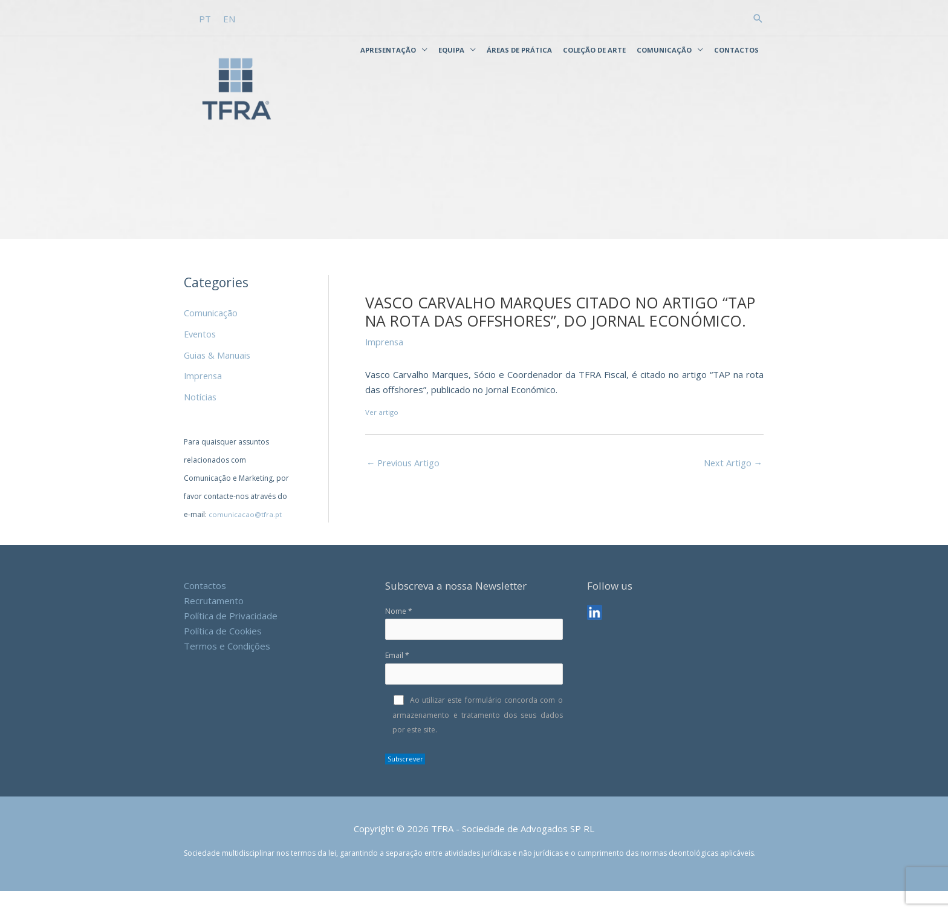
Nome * (473, 643)
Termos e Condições (227, 665)
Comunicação (664, 48)
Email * (473, 688)
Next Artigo (732, 486)
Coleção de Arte (594, 48)
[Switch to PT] (205, 18)
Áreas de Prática (519, 48)
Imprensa (204, 397)
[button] (758, 17)
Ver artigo (382, 435)
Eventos (201, 356)
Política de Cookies (223, 651)
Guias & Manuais (218, 376)
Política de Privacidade (231, 636)
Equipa (451, 48)
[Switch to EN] (230, 18)
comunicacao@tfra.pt (245, 534)
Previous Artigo (404, 486)
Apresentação (388, 48)
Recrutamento (214, 620)
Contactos (736, 48)
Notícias (200, 417)
